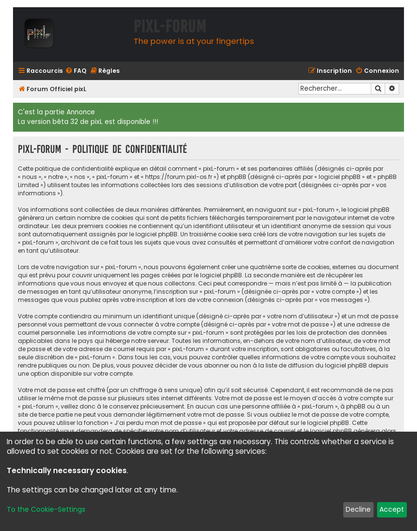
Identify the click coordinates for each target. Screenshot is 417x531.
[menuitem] (75, 71)
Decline (358, 509)
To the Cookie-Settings (46, 509)
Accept (391, 509)
